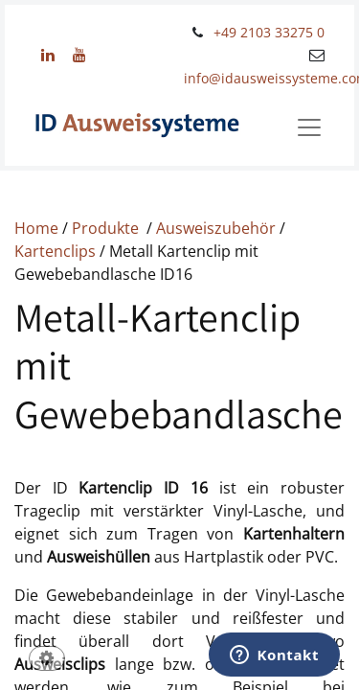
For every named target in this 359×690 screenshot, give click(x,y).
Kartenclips (57, 251)
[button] (47, 660)
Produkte (107, 228)
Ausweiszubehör (218, 228)
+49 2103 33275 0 (269, 32)
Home (38, 228)
